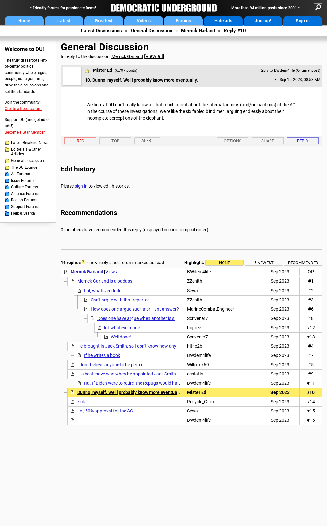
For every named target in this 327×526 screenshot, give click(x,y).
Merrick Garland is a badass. (105, 281)
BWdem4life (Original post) (297, 70)
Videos (144, 20)
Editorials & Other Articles (26, 152)
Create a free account (23, 109)
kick (81, 401)
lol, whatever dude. (122, 327)
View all (154, 56)
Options (232, 140)
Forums (183, 20)
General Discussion (151, 30)
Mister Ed (102, 70)
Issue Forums (22, 180)
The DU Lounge (24, 167)
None (224, 262)
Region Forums (24, 200)
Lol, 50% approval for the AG (105, 410)
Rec (80, 140)
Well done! (121, 336)
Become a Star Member (25, 132)
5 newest (264, 262)
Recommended (303, 262)
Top (115, 140)
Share (267, 140)
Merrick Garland (198, 30)
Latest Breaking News (29, 142)
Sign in (303, 20)
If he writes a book (102, 355)
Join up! (263, 20)
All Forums (20, 174)
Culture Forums (24, 187)
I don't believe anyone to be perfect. (111, 364)
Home (24, 20)
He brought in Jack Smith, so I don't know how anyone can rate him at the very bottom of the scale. (174, 346)
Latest (64, 20)
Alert (147, 140)
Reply (302, 140)
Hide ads (223, 20)
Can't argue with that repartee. (121, 299)
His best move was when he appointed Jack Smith (126, 373)
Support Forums (25, 206)
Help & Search (23, 213)
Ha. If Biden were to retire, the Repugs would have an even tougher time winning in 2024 (170, 383)
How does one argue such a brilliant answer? (135, 309)
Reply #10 (235, 30)
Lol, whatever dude (102, 290)
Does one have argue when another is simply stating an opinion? (160, 318)
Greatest (104, 20)
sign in (81, 186)
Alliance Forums (25, 193)
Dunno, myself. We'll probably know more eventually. (130, 392)
